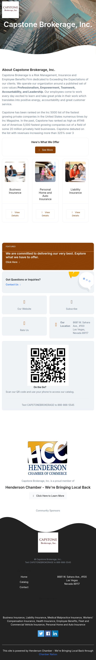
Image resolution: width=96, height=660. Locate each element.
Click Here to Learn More (48, 495)
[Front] (11, 9)
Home (24, 576)
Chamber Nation (48, 654)
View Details (15, 214)
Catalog (24, 582)
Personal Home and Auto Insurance (45, 194)
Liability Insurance (75, 191)
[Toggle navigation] (91, 10)
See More (45, 149)
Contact (24, 587)
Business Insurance (15, 191)
